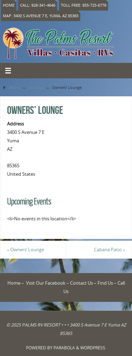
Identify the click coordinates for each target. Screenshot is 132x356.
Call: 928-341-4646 (37, 5)
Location (36, 87)
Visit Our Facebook (45, 283)
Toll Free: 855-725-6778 (83, 5)
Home (8, 5)
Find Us (105, 283)
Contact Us (81, 283)
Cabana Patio (109, 250)
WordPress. (93, 348)
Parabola (64, 348)
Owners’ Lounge (25, 250)
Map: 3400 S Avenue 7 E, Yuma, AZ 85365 (40, 15)
